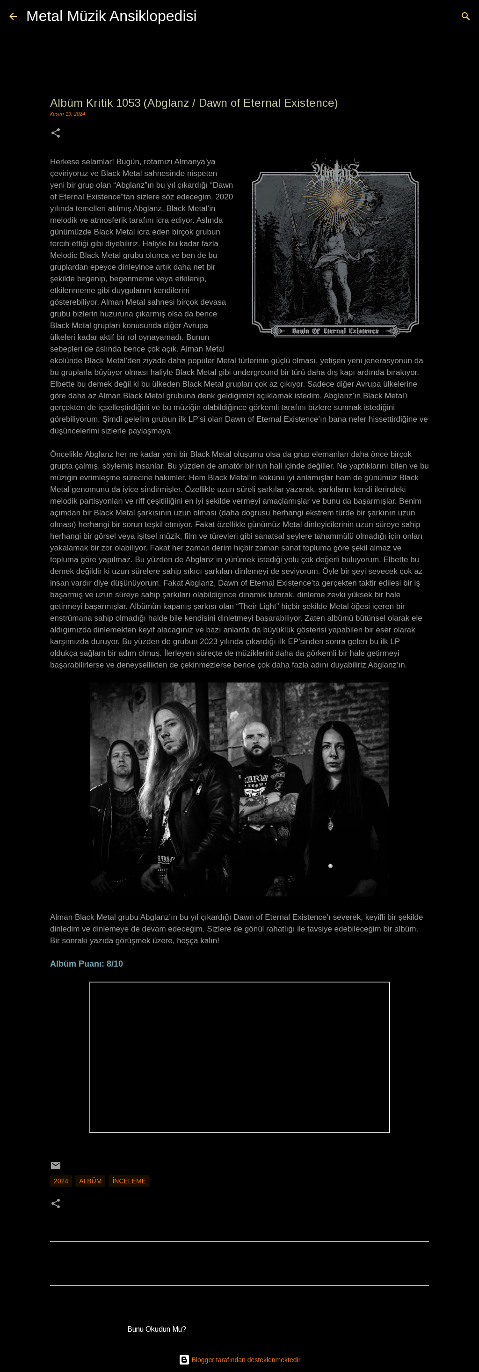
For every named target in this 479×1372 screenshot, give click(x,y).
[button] (55, 134)
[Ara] (210, 16)
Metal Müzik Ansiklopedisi (111, 15)
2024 (61, 1181)
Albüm (90, 1181)
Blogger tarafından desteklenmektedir (240, 1360)
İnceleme (129, 1181)
